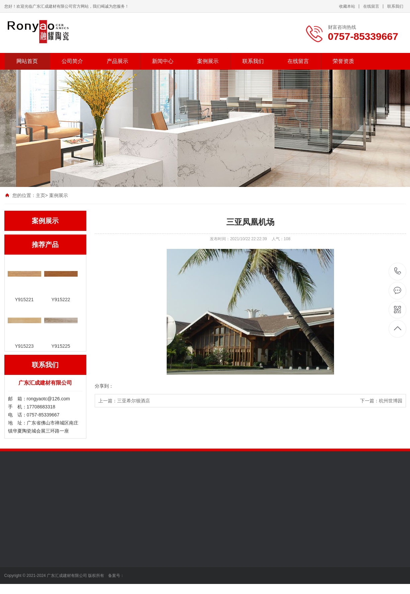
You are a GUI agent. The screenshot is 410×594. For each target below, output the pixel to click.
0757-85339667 (398, 271)
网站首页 (27, 61)
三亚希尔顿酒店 (133, 400)
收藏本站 (347, 6)
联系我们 (395, 6)
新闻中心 (162, 61)
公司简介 (72, 61)
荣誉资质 (343, 61)
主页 (40, 195)
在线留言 (371, 6)
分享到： (104, 386)
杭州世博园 (390, 400)
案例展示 (208, 61)
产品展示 (117, 61)
